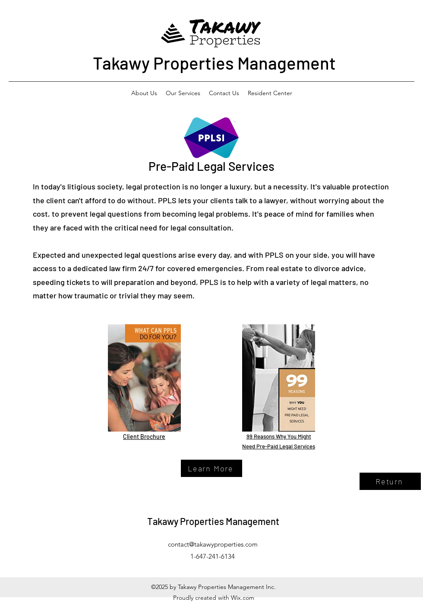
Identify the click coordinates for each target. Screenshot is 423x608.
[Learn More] (211, 468)
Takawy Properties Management (214, 62)
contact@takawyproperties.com (213, 544)
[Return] (390, 481)
